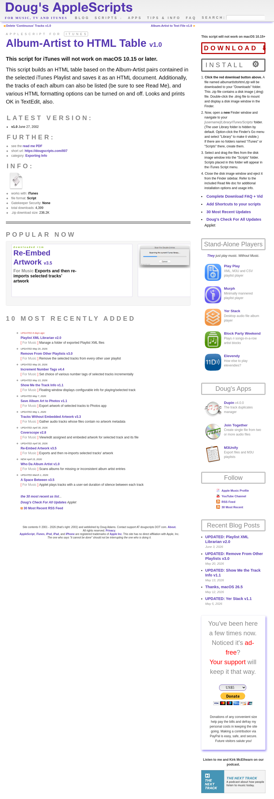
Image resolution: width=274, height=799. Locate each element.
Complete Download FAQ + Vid (234, 196)
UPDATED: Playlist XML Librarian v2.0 (227, 539)
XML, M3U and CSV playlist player (229, 272)
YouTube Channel (231, 496)
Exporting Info (36, 156)
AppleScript (27, 534)
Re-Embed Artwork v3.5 (38, 448)
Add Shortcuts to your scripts (233, 204)
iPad (56, 534)
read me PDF (32, 146)
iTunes (40, 534)
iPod (49, 534)
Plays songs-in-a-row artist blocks (233, 339)
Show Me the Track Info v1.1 (42, 385)
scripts (109, 18)
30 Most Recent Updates (228, 212)
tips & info (164, 18)
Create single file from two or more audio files (233, 431)
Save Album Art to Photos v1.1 (44, 401)
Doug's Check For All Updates (233, 219)
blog (82, 18)
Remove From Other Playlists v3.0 (47, 353)
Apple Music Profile (232, 490)
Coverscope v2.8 (33, 432)
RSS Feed (225, 501)
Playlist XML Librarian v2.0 (41, 338)
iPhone (70, 534)
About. (172, 527)
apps (135, 18)
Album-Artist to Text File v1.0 (171, 25)
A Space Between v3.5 (37, 480)
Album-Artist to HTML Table (84, 43)
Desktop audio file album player (232, 317)
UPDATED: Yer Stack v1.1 (228, 599)
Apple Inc (116, 534)
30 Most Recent (229, 507)
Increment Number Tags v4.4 (42, 369)
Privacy (110, 530)
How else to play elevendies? (226, 362)
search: (214, 18)
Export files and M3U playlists (229, 453)
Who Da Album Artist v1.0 (40, 464)
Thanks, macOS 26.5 (224, 587)
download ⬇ (234, 48)
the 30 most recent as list (40, 496)
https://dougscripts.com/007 (46, 151)
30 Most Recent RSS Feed (42, 508)
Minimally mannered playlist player (229, 294)
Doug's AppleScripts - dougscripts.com (68, 9)
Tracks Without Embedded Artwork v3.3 (51, 417)
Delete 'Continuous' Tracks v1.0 (28, 25)
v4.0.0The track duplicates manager (229, 409)
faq (191, 18)
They (211, 256)
